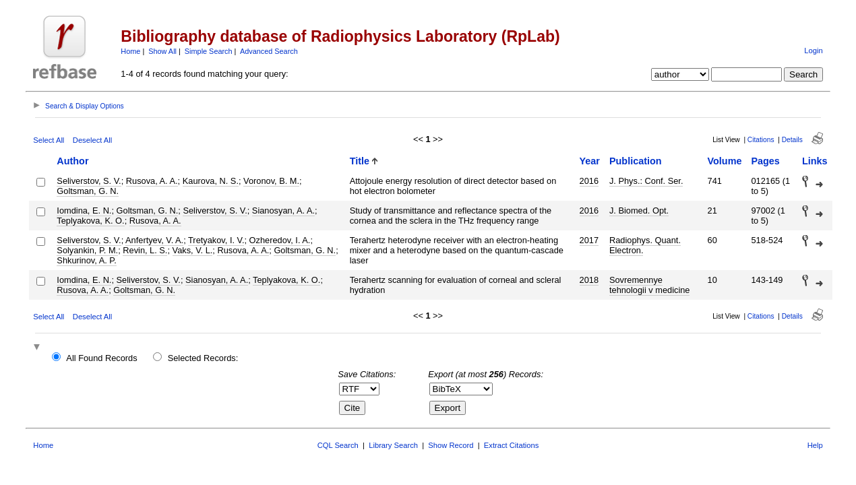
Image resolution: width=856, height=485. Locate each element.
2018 (589, 280)
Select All (48, 140)
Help (815, 445)
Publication (635, 161)
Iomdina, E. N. (84, 210)
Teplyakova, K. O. (90, 221)
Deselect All (92, 140)
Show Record (450, 445)
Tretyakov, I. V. (216, 240)
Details (792, 139)
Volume (725, 161)
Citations (760, 139)
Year (590, 161)
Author (72, 161)
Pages (765, 161)
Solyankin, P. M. (87, 250)
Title (359, 161)
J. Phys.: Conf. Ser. (646, 181)
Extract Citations (511, 445)
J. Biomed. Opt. (639, 210)
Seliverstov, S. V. (89, 181)
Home (130, 51)
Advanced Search (269, 51)
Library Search (393, 445)
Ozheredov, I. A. (280, 240)
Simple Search (209, 51)
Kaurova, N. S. (211, 181)
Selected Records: (203, 358)
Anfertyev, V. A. (154, 240)
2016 (589, 181)
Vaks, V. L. (193, 250)
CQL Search (338, 445)
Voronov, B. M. (271, 181)
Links (815, 161)
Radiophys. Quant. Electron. (645, 245)
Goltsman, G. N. (88, 191)
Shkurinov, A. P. (86, 260)
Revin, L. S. (145, 250)
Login (813, 50)
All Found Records (101, 358)
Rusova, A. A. (152, 181)
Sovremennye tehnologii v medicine (649, 285)
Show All (162, 51)
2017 (589, 240)
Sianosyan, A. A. (283, 210)
